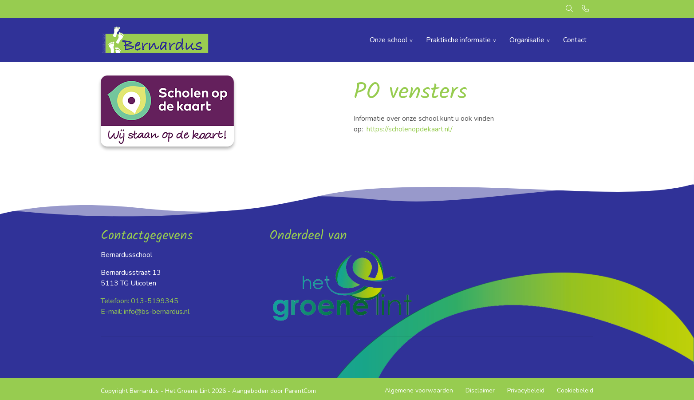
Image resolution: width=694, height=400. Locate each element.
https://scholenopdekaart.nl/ (410, 129)
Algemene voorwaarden (419, 390)
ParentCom (300, 391)
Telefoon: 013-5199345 (139, 301)
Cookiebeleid (575, 390)
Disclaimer (480, 390)
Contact (575, 40)
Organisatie (526, 40)
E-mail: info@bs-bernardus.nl (145, 312)
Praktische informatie (458, 40)
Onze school (388, 40)
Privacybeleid (525, 390)
